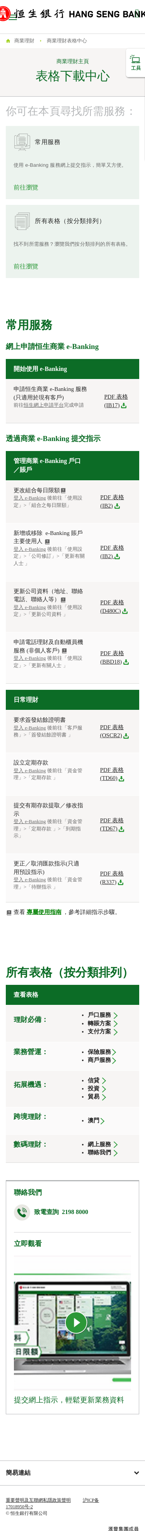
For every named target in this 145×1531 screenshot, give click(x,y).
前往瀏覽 (26, 187)
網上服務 (99, 1144)
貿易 (93, 1096)
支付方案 (99, 1031)
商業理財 (24, 41)
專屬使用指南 (44, 912)
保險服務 (99, 1052)
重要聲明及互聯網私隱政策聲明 (38, 1500)
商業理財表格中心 (67, 41)
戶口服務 (99, 1015)
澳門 (93, 1120)
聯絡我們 (100, 1152)
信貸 (93, 1080)
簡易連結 (72, 1472)
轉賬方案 (99, 1023)
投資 (93, 1088)
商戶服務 (99, 1060)
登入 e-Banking (30, 549)
